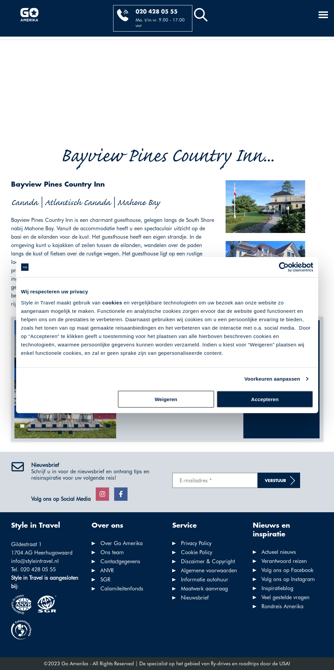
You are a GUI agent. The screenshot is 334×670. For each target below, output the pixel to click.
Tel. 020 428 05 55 (33, 569)
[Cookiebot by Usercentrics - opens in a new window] (283, 267)
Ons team (112, 552)
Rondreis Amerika (282, 606)
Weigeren (166, 399)
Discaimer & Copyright (208, 561)
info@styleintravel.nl (35, 561)
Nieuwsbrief (195, 597)
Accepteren (265, 399)
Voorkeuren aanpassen (272, 379)
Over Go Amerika (121, 543)
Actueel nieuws (278, 552)
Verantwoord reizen (284, 561)
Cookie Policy (196, 552)
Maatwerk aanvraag (204, 588)
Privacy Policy (196, 543)
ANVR (107, 570)
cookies (112, 302)
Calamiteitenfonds (121, 588)
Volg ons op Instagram (288, 579)
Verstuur (275, 481)
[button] (22, 426)
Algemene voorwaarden (209, 570)
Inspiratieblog (277, 588)
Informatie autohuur (204, 579)
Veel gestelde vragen (285, 597)
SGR (105, 579)
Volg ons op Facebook (287, 570)
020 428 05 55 (157, 12)
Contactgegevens (120, 561)
